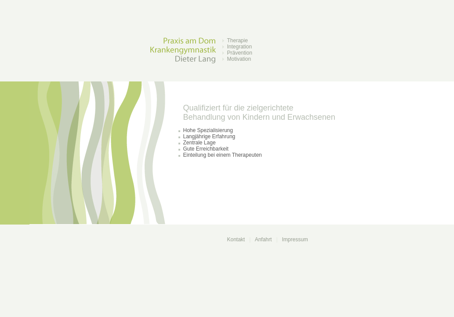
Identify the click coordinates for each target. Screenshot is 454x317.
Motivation (239, 59)
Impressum (295, 239)
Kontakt (236, 239)
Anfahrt (263, 239)
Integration (239, 47)
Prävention (239, 53)
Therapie (237, 40)
